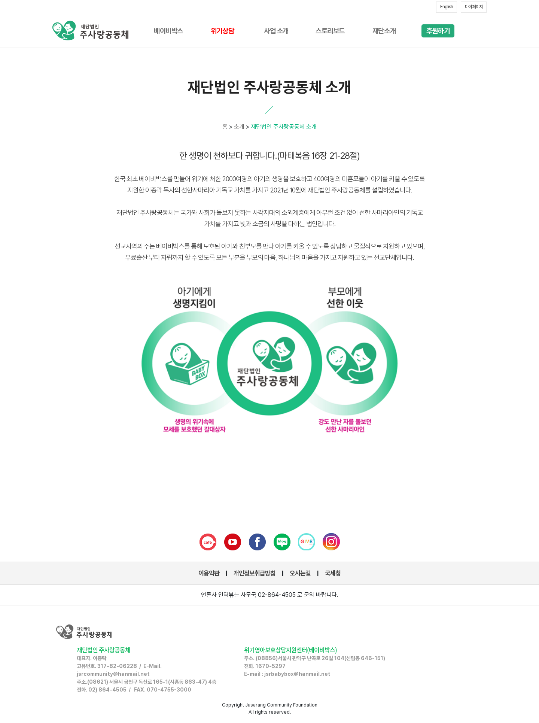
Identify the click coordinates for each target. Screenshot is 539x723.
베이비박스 (168, 31)
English (446, 6)
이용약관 (208, 573)
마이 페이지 (473, 6)
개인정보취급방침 (254, 573)
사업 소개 (276, 31)
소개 (239, 126)
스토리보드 (330, 31)
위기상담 (222, 31)
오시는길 (300, 573)
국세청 (333, 573)
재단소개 (384, 31)
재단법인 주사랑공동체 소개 (283, 126)
